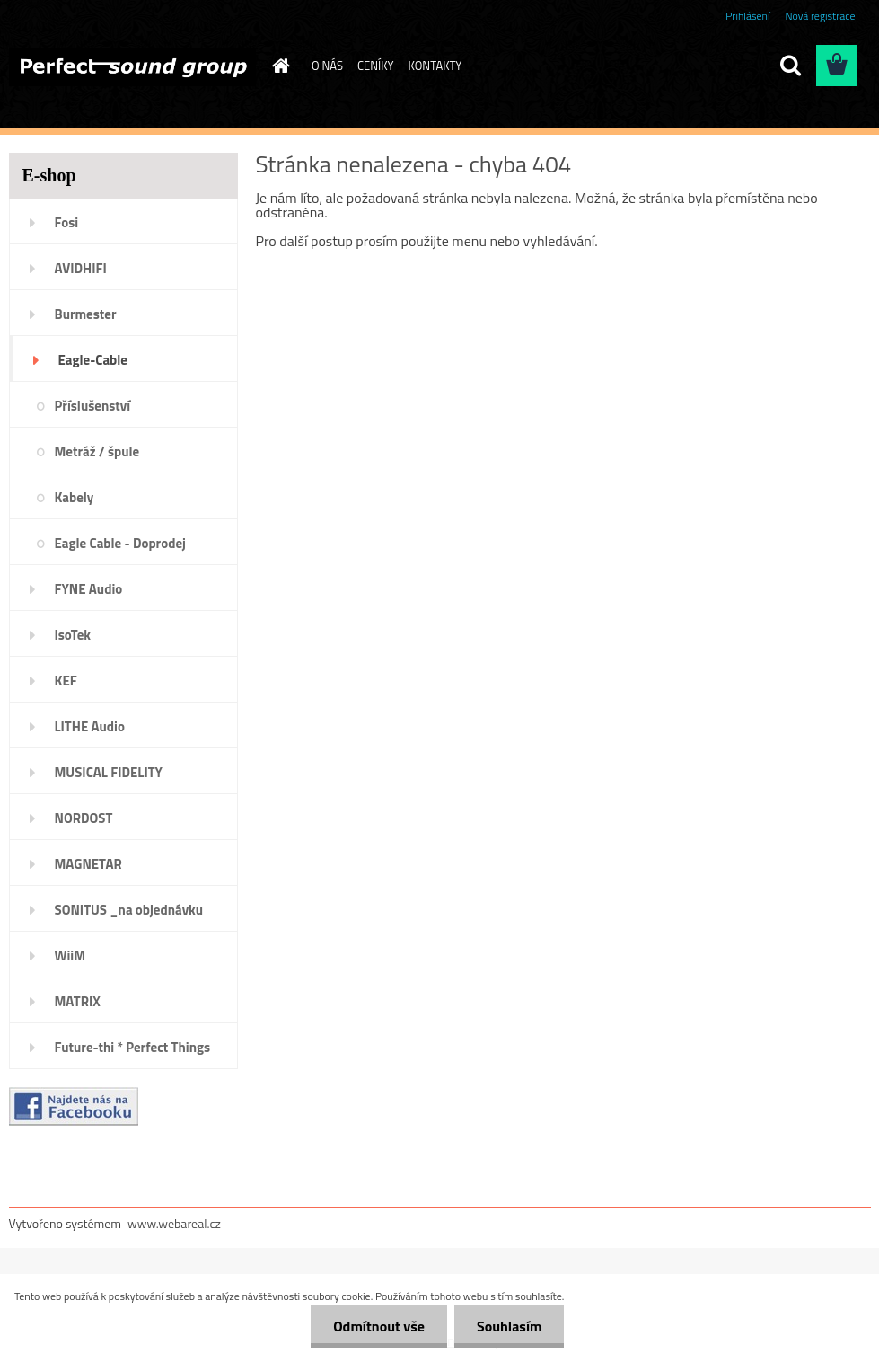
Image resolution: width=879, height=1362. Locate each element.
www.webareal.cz (174, 1223)
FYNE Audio (89, 589)
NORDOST (84, 818)
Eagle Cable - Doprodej (120, 543)
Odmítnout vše (379, 1326)
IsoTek (73, 634)
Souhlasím (509, 1326)
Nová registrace (820, 15)
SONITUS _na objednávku (129, 909)
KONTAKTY (435, 66)
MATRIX (78, 1001)
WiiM (70, 955)
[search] (790, 65)
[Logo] (132, 66)
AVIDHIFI (81, 268)
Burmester (86, 314)
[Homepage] (277, 65)
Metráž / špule (97, 451)
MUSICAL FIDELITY (109, 772)
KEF (66, 680)
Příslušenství (93, 405)
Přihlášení (747, 15)
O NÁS (327, 66)
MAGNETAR (88, 863)
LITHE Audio (90, 726)
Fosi (67, 222)
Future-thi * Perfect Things (133, 1047)
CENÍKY (375, 66)
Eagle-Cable (92, 359)
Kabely (74, 497)
